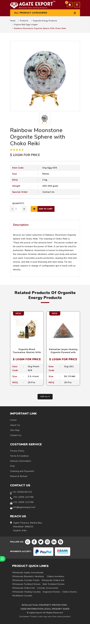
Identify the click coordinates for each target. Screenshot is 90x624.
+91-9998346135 (22, 491)
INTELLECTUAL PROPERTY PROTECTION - (45, 605)
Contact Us (48, 192)
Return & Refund (18, 476)
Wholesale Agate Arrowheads (28, 572)
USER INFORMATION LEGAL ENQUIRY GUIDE (45, 608)
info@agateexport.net (24, 507)
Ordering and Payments (22, 471)
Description (21, 225)
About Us (15, 425)
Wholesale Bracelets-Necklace (28, 576)
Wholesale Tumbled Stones (26, 584)
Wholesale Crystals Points (26, 580)
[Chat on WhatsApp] (2, 559)
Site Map (14, 430)
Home (12, 21)
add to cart (41, 209)
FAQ (12, 466)
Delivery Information (20, 461)
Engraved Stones (51, 591)
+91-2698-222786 (23, 497)
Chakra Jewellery (55, 576)
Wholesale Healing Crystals (26, 591)
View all (45, 397)
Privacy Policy (17, 450)
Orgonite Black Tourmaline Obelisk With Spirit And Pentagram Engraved (27, 354)
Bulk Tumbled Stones (54, 584)
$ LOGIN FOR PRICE (25, 155)
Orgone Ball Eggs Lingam (26, 25)
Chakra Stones (69, 591)
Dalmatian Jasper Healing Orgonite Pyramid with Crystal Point (63, 352)
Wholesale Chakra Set (53, 580)
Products (24, 21)
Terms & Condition (19, 455)
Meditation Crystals (22, 595)
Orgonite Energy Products (45, 21)
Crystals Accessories (47, 587)
